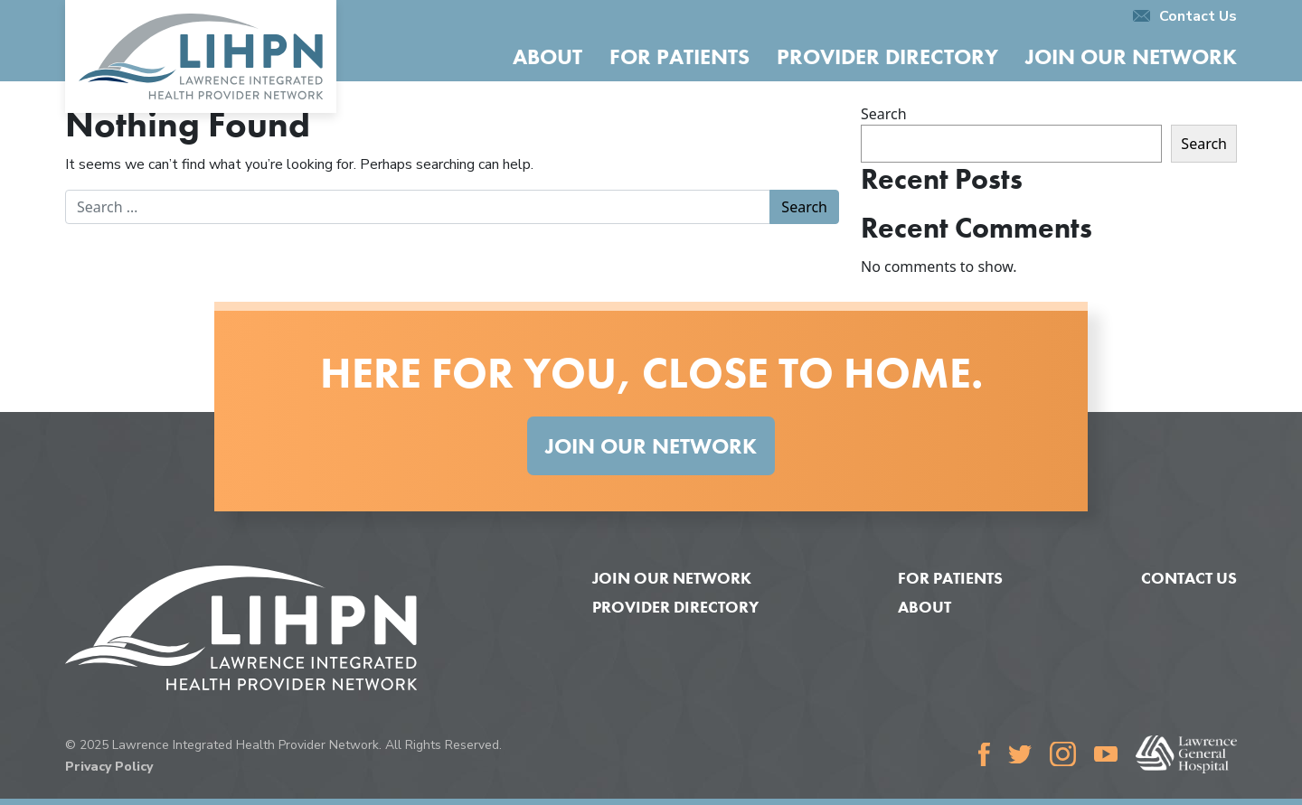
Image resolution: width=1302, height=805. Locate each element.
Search (884, 114)
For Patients (679, 56)
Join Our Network (1131, 56)
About (547, 56)
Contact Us (1185, 16)
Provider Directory (887, 56)
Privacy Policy (109, 766)
